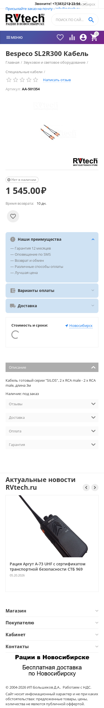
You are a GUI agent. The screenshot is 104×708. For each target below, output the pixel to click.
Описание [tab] (52, 367)
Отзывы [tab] (52, 403)
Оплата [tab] (52, 430)
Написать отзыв (57, 79)
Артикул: (13, 88)
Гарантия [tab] (52, 444)
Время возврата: (20, 203)
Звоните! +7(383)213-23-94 (57, 4)
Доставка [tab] (52, 417)
